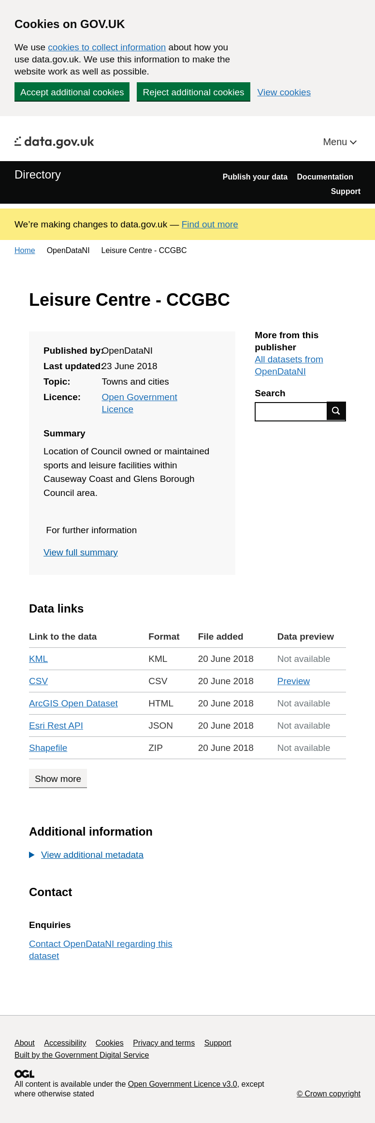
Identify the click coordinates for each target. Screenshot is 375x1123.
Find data (336, 411)
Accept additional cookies (72, 92)
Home (24, 250)
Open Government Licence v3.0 (182, 1084)
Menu (336, 141)
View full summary (80, 552)
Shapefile (48, 748)
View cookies (284, 92)
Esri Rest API (56, 725)
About (24, 1043)
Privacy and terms (164, 1043)
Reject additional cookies (193, 92)
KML (38, 659)
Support (346, 191)
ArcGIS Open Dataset (73, 703)
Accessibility (65, 1043)
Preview (293, 681)
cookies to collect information (107, 47)
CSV (38, 681)
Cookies (110, 1043)
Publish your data (255, 177)
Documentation (325, 177)
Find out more (210, 224)
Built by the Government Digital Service (81, 1055)
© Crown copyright (329, 1094)
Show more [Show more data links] (58, 779)
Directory (37, 174)
